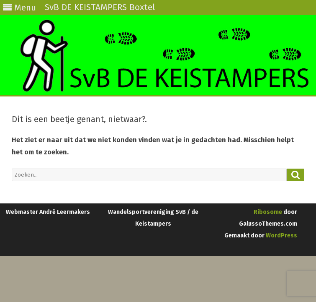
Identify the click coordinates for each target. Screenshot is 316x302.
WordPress (281, 235)
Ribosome (268, 212)
